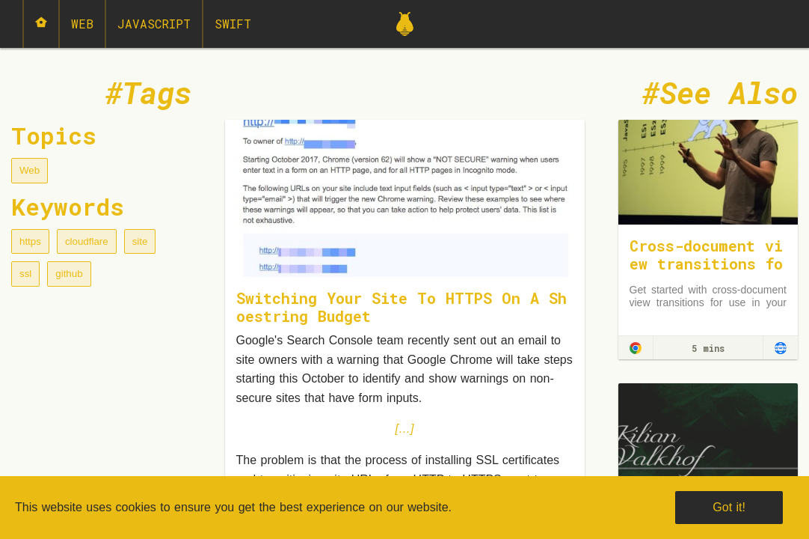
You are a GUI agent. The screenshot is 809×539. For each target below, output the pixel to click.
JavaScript (154, 23)
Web (82, 23)
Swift (233, 23)
